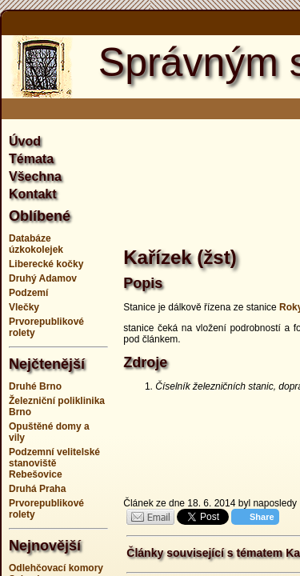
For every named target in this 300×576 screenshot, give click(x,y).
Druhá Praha (37, 488)
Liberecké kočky (46, 264)
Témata (31, 159)
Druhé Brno (35, 386)
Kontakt (33, 194)
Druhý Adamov (43, 278)
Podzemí (28, 292)
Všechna (35, 176)
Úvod (25, 141)
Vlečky (24, 307)
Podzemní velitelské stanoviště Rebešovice (54, 463)
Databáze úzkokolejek (36, 244)
